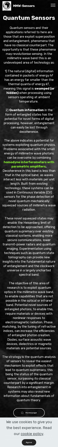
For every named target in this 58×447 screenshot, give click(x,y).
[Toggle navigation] (53, 5)
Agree (29, 443)
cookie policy (32, 435)
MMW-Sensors (26, 5)
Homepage (29, 413)
